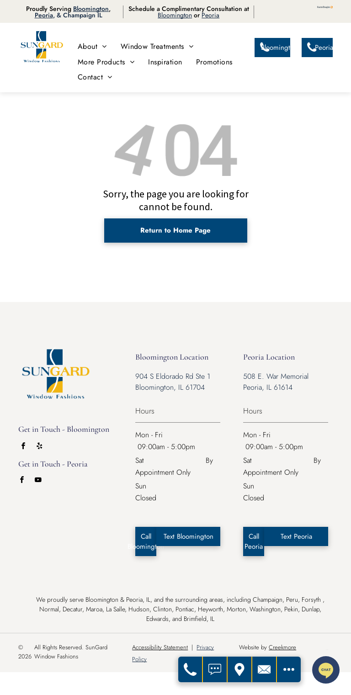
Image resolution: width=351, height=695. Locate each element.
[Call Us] (190, 669)
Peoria (44, 15)
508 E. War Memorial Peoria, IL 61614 (275, 382)
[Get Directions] (240, 669)
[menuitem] (92, 46)
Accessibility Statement (160, 647)
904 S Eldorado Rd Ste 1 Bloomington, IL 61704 (172, 382)
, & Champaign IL (77, 15)
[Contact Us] (264, 669)
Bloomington (91, 8)
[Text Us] (215, 669)
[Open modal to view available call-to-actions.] (289, 669)
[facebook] (23, 447)
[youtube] (38, 481)
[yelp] (39, 447)
